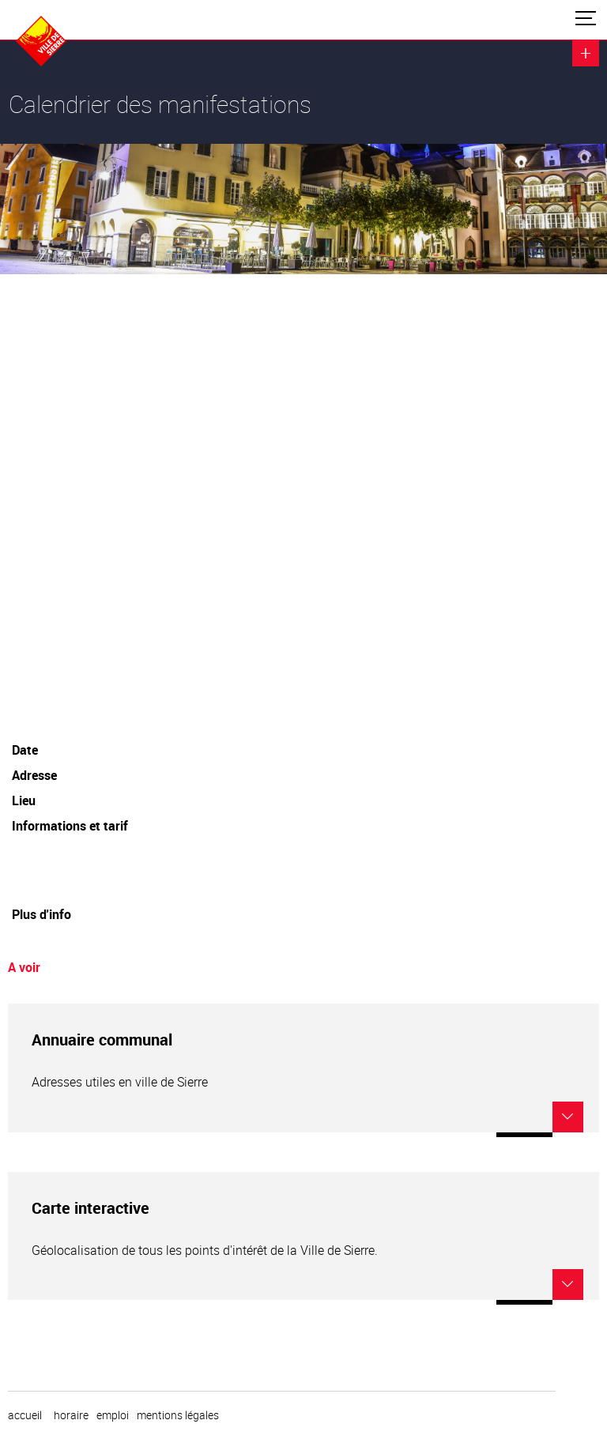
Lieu (24, 800)
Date (25, 750)
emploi (112, 1415)
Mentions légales (178, 1415)
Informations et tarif (70, 825)
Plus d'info (41, 914)
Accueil (25, 1415)
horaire (71, 1415)
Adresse (34, 775)
